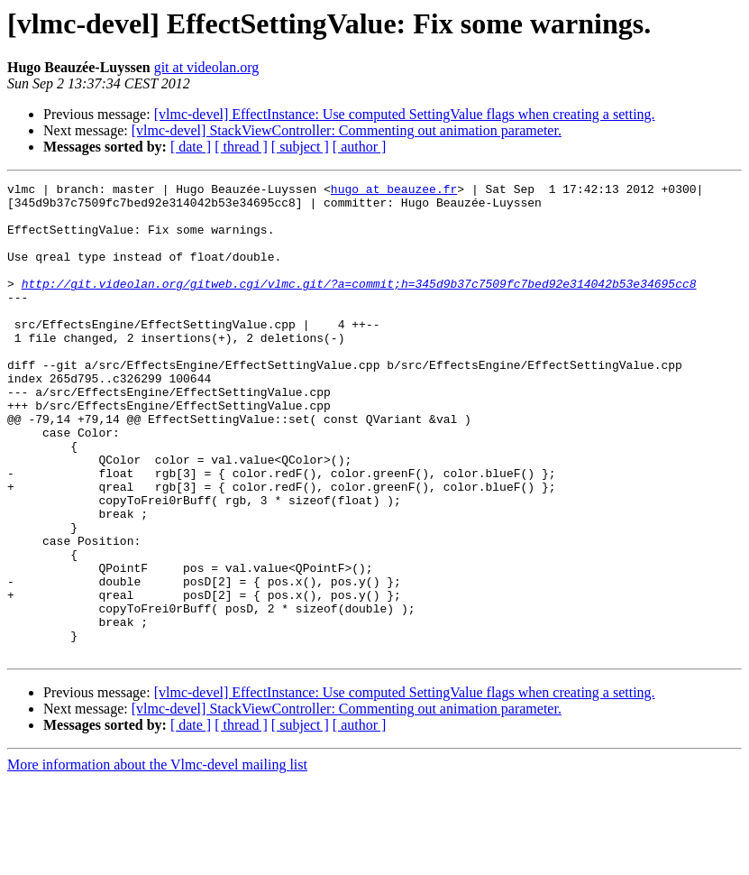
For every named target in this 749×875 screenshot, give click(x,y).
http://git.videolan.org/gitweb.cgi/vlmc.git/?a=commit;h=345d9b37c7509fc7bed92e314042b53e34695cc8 (359, 305)
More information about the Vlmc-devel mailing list (157, 859)
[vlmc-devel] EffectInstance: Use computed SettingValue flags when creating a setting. (404, 114)
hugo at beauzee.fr (394, 191)
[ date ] (190, 146)
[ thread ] (241, 146)
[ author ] (360, 146)
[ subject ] (300, 146)
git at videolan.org (207, 67)
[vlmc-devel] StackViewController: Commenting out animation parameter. (347, 130)
